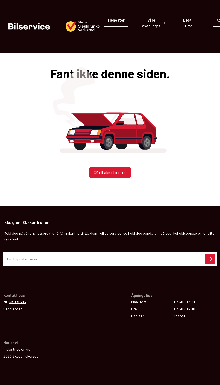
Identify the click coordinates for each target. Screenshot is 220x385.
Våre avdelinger (153, 23)
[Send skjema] (210, 221)
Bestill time (191, 23)
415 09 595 (17, 263)
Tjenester (116, 20)
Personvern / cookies (197, 367)
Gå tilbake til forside (110, 134)
